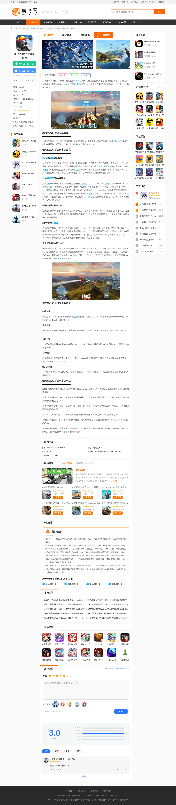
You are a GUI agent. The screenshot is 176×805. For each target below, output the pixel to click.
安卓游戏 (33, 22)
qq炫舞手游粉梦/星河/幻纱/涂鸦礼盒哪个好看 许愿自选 (108, 618)
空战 (75, 317)
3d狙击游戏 (80, 470)
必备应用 (152, 2)
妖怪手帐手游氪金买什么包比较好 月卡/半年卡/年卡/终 (64, 618)
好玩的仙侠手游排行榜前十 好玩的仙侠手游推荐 (107, 600)
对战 (100, 166)
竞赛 (107, 184)
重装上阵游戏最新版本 (158, 193)
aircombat (63, 75)
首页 (18, 22)
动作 (89, 197)
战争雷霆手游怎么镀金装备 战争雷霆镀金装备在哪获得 (108, 609)
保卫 (48, 187)
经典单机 (143, 2)
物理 (79, 84)
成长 (90, 194)
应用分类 (125, 2)
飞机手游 (85, 75)
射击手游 (74, 75)
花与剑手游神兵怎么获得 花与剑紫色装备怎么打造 (108, 604)
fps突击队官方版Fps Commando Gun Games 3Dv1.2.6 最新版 (86, 503)
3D (51, 81)
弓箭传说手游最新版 (148, 222)
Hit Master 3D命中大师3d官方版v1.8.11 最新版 (114, 487)
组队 (48, 178)
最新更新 (116, 2)
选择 (110, 252)
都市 (65, 432)
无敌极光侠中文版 (147, 240)
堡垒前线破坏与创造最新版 (150, 216)
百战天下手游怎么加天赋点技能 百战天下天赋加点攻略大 (64, 600)
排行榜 (136, 22)
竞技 (52, 158)
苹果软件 (77, 22)
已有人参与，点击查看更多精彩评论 (117, 668)
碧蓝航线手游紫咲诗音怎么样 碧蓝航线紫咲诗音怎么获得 (64, 604)
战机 (120, 141)
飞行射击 (42, 28)
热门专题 (122, 22)
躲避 (60, 258)
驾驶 (113, 141)
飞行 (46, 170)
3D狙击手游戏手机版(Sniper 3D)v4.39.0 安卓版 (53, 487)
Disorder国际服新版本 (148, 251)
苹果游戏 (63, 22)
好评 (57, 751)
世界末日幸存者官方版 (149, 228)
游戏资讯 (92, 22)
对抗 (73, 184)
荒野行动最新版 (146, 246)
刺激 (110, 166)
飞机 (75, 81)
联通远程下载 (73, 584)
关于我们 (69, 791)
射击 (79, 81)
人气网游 (134, 2)
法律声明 (107, 791)
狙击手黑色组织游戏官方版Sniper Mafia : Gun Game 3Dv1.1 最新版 (115, 503)
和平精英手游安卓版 (148, 210)
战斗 (79, 166)
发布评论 (121, 711)
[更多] (114, 481)
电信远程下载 (51, 584)
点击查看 (54, 455)
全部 (46, 751)
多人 (44, 158)
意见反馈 (81, 791)
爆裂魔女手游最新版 (148, 234)
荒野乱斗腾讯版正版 (148, 204)
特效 (67, 84)
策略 (88, 187)
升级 (56, 223)
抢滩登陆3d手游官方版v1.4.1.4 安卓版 (56, 503)
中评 (67, 751)
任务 (79, 144)
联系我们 (94, 791)
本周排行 (161, 2)
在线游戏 (83, 184)
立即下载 (57, 497)
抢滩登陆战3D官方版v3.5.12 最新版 (86, 487)
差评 (78, 751)
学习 (77, 170)
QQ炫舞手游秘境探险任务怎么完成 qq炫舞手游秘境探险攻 (64, 613)
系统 (48, 184)
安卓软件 (48, 22)
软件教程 (107, 22)
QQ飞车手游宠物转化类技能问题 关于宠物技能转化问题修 (108, 613)
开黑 (52, 178)
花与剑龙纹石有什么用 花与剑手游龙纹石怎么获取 (64, 609)
